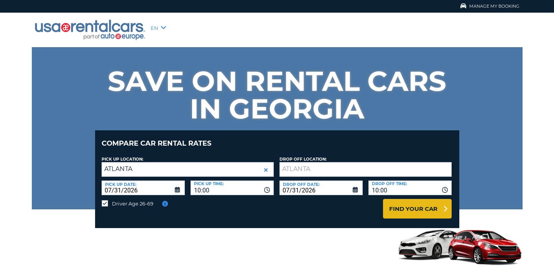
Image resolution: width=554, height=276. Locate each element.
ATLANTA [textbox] (118, 163)
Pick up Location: (122, 153)
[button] (266, 164)
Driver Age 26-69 (132, 198)
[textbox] (365, 163)
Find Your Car (413, 203)
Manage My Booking (489, 6)
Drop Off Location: (303, 153)
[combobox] (232, 182)
